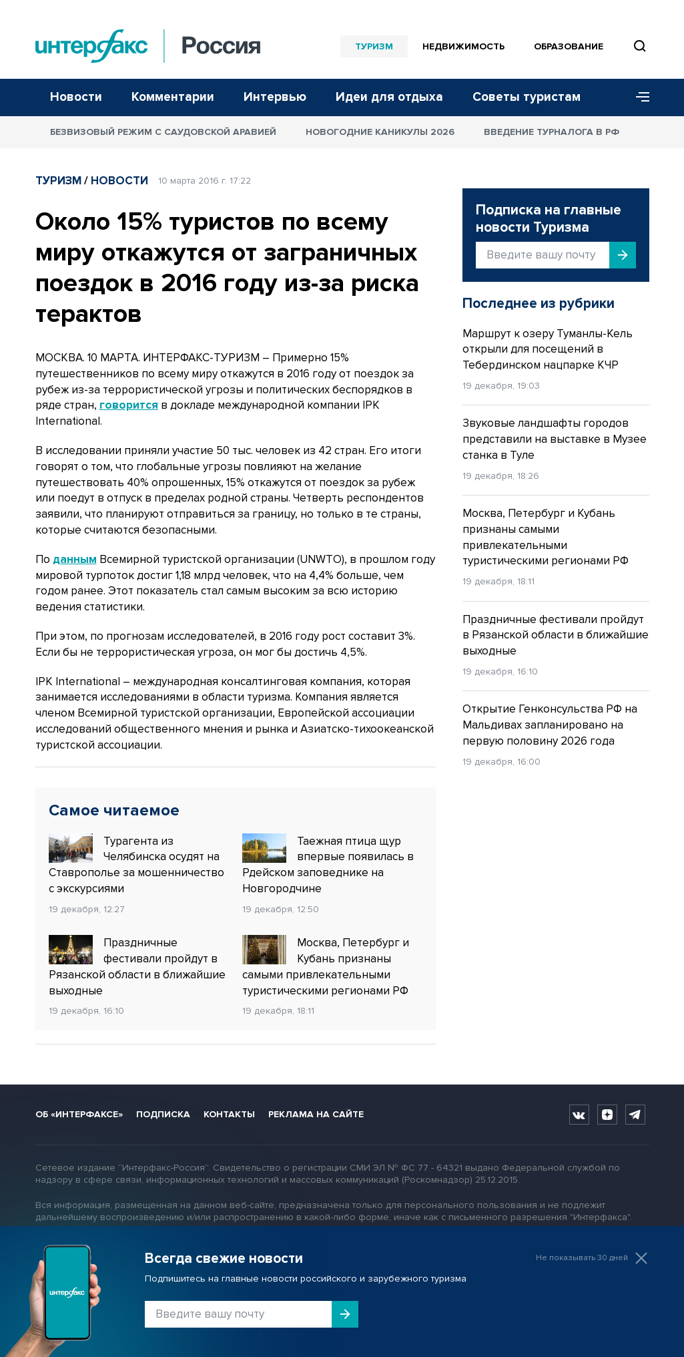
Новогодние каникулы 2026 (380, 132)
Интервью (275, 97)
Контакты (229, 1114)
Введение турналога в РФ (551, 132)
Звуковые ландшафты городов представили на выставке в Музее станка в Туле (554, 439)
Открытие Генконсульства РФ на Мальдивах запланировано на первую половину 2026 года (549, 725)
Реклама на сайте (316, 1114)
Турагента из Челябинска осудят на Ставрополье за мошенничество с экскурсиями (136, 864)
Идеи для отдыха (389, 97)
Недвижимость (463, 46)
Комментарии (172, 97)
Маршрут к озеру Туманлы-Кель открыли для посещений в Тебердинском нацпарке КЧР (547, 350)
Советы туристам (526, 97)
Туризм (374, 46)
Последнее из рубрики (538, 303)
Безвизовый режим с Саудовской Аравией (163, 132)
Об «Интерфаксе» (79, 1114)
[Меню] (638, 97)
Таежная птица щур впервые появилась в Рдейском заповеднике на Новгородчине (328, 864)
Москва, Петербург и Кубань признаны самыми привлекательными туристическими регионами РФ (325, 966)
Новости (76, 97)
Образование (568, 46)
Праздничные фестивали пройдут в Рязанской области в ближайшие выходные (137, 966)
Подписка (163, 1114)
